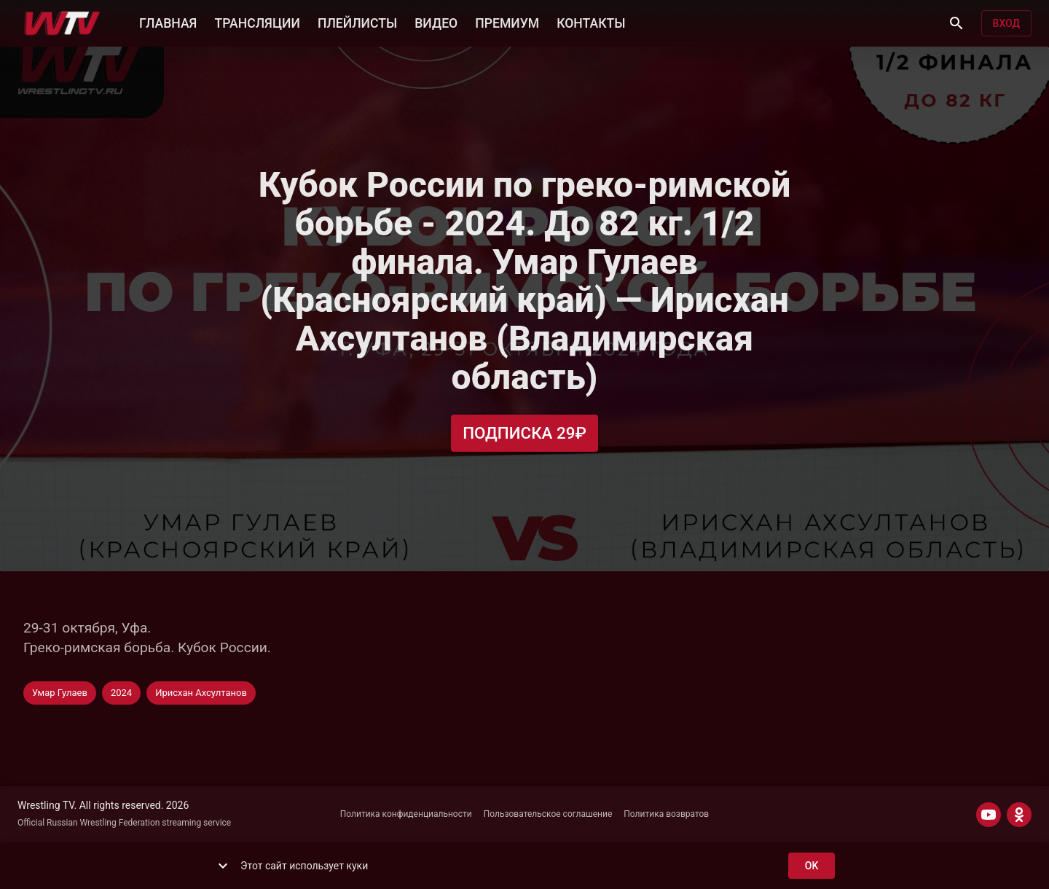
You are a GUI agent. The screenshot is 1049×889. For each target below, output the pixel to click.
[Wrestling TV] (62, 23)
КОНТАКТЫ (591, 22)
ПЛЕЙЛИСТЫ (357, 22)
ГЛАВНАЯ (167, 22)
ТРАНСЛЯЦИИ (256, 22)
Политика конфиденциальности (406, 814)
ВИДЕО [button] (436, 22)
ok (811, 866)
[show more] (222, 865)
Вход (1006, 23)
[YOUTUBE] (988, 814)
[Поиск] (956, 23)
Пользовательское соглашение (548, 814)
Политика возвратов (666, 814)
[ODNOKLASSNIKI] (1019, 814)
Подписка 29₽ (524, 433)
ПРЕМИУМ (507, 22)
